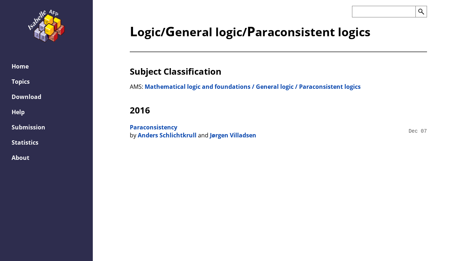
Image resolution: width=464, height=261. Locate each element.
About (20, 158)
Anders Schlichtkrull (167, 135)
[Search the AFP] (383, 11)
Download (26, 97)
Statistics (25, 142)
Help (18, 112)
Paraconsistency (153, 127)
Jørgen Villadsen (233, 135)
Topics (21, 82)
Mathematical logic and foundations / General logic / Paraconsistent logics (253, 87)
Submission (28, 127)
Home (20, 66)
